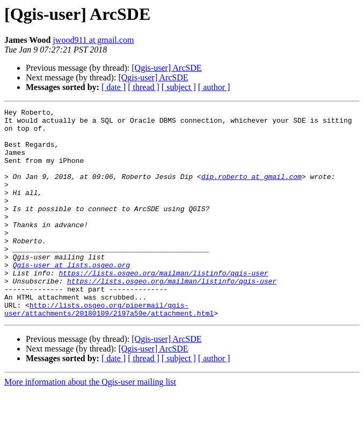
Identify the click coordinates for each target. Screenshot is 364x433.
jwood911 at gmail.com (93, 39)
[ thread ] (143, 87)
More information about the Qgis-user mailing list (90, 423)
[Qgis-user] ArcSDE (166, 67)
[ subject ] (179, 87)
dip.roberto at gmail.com (251, 191)
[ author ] (214, 87)
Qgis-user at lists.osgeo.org (71, 297)
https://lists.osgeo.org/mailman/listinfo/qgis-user (163, 306)
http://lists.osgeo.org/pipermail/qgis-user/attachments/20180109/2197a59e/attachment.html (109, 350)
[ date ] (113, 87)
